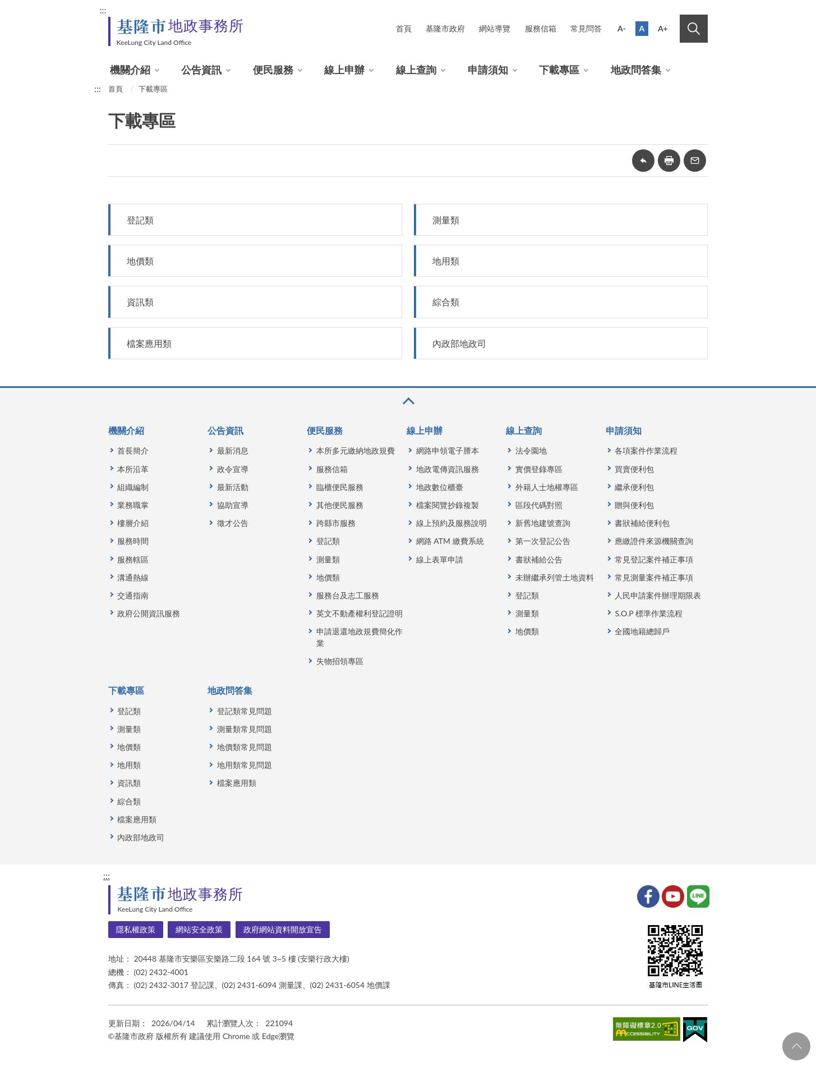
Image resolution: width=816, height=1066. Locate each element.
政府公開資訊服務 (148, 613)
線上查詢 (416, 69)
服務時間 (133, 541)
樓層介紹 (133, 523)
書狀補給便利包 (642, 523)
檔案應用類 (149, 343)
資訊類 (140, 301)
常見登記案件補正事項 (654, 559)
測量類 (445, 219)
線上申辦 (344, 69)
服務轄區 (133, 559)
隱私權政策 (135, 929)
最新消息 (232, 450)
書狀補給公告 (539, 559)
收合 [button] (408, 401)
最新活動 (232, 487)
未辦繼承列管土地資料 (554, 577)
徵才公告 (232, 523)
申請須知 (488, 69)
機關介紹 (130, 69)
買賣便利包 (634, 469)
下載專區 (559, 69)
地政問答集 (636, 69)
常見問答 (586, 28)
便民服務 (273, 69)
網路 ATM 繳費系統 (450, 541)
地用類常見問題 (244, 765)
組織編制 (133, 487)
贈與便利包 (634, 505)
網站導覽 (494, 28)
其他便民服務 (339, 505)
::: (103, 9)
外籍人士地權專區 (546, 487)
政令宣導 (232, 469)
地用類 (445, 260)
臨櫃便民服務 (339, 487)
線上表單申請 (439, 559)
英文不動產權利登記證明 (359, 613)
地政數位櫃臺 (439, 487)
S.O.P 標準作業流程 (648, 613)
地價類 (140, 260)
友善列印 (669, 160)
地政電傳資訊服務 (447, 469)
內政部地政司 (459, 343)
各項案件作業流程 (646, 450)
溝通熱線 (133, 577)
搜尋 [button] (694, 29)
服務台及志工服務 (347, 595)
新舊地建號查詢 (542, 523)
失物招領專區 (339, 661)
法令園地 (531, 450)
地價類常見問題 (244, 747)
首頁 (404, 28)
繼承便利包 (634, 487)
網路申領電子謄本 (447, 450)
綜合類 (445, 301)
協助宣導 (232, 505)
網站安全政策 (199, 929)
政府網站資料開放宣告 (282, 929)
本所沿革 (133, 469)
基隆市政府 (445, 28)
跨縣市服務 (336, 523)
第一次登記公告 (542, 541)
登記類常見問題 (244, 711)
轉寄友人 (695, 160)
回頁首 (796, 1046)
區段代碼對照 (539, 505)
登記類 (140, 219)
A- (621, 28)
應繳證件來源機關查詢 (654, 541)
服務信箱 (540, 28)
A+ (663, 28)
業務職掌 (133, 505)
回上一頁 (643, 160)
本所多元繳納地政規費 (355, 450)
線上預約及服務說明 (451, 523)
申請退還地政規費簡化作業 (359, 637)
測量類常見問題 (244, 729)
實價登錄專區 (539, 469)
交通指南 (133, 595)
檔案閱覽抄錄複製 (447, 505)
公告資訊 (201, 69)
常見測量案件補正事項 (654, 577)
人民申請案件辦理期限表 (658, 595)
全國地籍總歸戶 (642, 631)
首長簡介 (133, 450)
